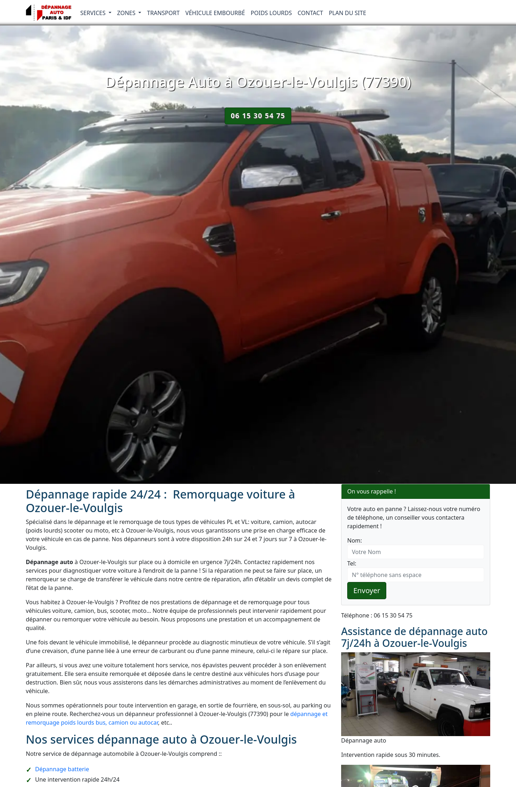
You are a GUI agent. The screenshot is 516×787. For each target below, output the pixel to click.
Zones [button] (127, 13)
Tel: (351, 563)
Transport (163, 13)
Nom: (354, 540)
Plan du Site (347, 13)
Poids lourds (271, 13)
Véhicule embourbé (215, 13)
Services (93, 13)
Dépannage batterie (62, 769)
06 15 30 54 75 (258, 115)
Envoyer (366, 590)
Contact (310, 13)
